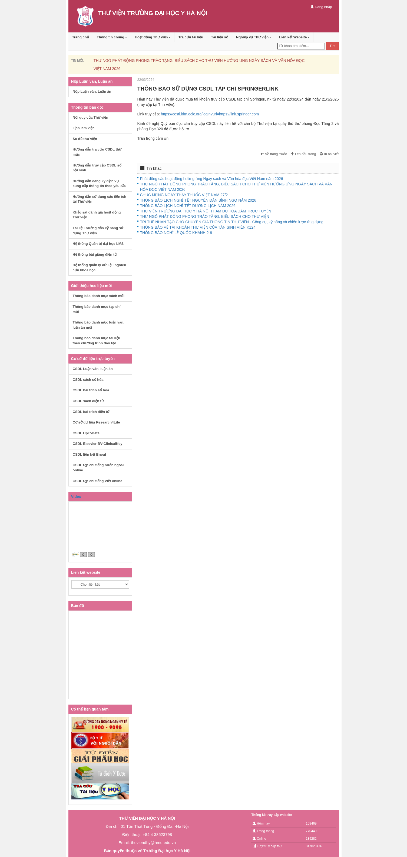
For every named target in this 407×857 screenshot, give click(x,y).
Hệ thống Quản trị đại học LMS (98, 244)
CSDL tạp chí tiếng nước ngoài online (98, 467)
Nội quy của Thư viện (90, 117)
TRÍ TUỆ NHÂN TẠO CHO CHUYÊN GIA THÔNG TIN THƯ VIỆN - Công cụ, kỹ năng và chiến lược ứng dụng (231, 222)
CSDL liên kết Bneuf (89, 454)
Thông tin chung (112, 37)
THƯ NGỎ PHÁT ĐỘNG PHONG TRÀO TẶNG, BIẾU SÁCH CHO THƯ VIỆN (204, 216)
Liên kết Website (294, 37)
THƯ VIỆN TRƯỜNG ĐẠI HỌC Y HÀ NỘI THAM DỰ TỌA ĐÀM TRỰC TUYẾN (205, 211)
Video (76, 496)
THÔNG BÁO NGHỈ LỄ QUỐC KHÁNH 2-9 (176, 233)
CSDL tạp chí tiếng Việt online (98, 481)
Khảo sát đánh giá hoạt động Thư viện (97, 214)
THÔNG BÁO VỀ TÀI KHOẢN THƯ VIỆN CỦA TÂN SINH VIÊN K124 (198, 227)
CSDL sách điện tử (88, 401)
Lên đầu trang (303, 154)
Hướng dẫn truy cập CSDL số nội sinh (97, 167)
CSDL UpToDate (86, 433)
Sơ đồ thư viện (85, 139)
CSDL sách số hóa (88, 380)
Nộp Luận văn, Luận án (92, 91)
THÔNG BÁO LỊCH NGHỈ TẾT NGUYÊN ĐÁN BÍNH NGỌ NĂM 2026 (198, 200)
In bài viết (329, 154)
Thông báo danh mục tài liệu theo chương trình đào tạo (96, 340)
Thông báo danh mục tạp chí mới (97, 309)
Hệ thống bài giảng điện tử (95, 254)
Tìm (332, 46)
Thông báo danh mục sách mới (99, 296)
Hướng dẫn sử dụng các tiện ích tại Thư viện (99, 199)
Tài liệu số (219, 37)
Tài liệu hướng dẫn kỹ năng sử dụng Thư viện (98, 230)
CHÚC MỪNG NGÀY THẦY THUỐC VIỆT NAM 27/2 (184, 195)
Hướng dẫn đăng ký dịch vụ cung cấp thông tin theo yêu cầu (100, 183)
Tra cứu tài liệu (190, 37)
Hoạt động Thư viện (153, 37)
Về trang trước (273, 154)
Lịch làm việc (84, 128)
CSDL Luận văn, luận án (93, 369)
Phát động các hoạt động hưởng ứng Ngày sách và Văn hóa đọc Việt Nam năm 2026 (211, 178)
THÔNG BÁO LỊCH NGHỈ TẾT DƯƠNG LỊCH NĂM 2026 (188, 206)
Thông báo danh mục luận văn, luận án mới (98, 324)
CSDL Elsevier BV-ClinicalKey (98, 444)
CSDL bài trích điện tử (91, 412)
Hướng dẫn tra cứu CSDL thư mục (97, 151)
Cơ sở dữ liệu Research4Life (96, 422)
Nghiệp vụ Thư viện (254, 37)
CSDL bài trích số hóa (91, 390)
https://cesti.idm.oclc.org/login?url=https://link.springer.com (210, 114)
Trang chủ (80, 37)
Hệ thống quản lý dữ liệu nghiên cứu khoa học (99, 267)
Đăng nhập (321, 7)
